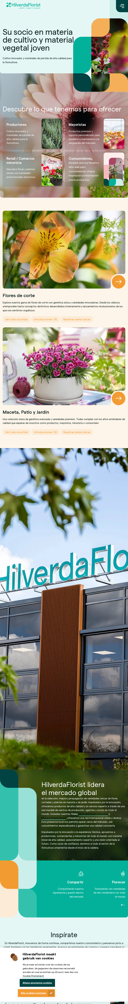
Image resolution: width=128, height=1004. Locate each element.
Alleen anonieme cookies (37, 982)
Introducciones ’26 (45, 319)
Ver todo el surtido (16, 319)
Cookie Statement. (33, 975)
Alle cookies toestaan (33, 992)
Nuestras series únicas (76, 319)
